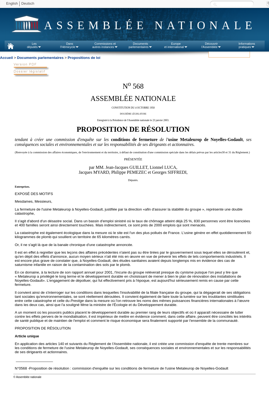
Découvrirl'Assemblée (211, 45)
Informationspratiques (246, 45)
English (12, 3)
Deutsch (27, 3)
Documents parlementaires (40, 58)
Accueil (6, 58)
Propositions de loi (84, 58)
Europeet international (176, 45)
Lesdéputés (34, 45)
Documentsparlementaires (140, 45)
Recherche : (215, 4)
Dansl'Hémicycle (69, 45)
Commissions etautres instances (105, 45)
